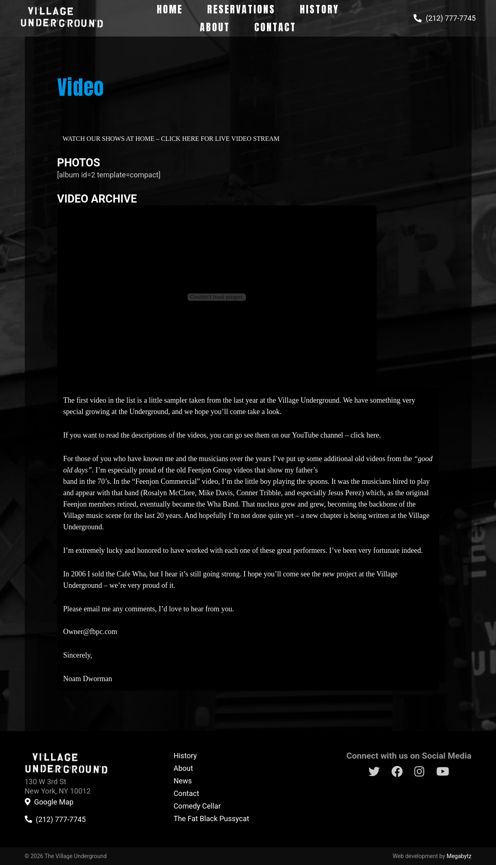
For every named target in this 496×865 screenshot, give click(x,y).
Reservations (241, 9)
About (215, 27)
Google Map (54, 802)
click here (365, 435)
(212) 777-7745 (451, 18)
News (182, 781)
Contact (275, 27)
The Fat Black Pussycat (211, 818)
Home (170, 9)
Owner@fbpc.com (90, 632)
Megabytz (458, 856)
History (319, 9)
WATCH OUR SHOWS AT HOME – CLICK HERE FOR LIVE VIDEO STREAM (171, 138)
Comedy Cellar (197, 806)
